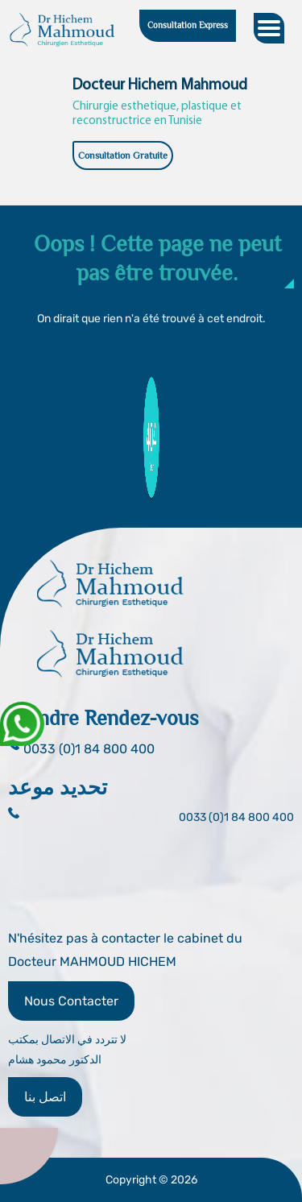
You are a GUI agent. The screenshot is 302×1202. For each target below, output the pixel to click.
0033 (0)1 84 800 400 (236, 817)
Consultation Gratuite (123, 155)
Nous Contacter (71, 1001)
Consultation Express (187, 25)
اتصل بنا (45, 1097)
